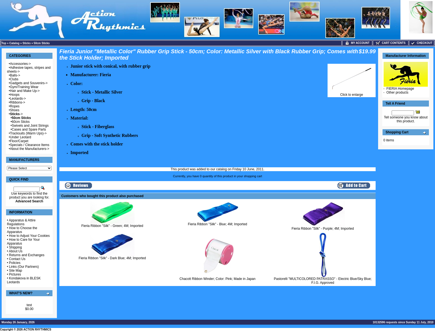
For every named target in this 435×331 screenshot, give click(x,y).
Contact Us (17, 259)
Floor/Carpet (19, 141)
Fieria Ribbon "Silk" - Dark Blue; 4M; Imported (112, 258)
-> (16, 114)
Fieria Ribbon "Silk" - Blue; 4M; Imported (217, 224)
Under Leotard (20, 137)
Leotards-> (18, 98)
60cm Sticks (21, 122)
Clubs (14, 79)
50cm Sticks (42, 43)
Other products (397, 92)
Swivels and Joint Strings (30, 126)
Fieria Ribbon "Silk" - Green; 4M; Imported (112, 226)
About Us (15, 251)
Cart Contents (390, 42)
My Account (357, 42)
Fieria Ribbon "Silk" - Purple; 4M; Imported (323, 229)
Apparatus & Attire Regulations (21, 222)
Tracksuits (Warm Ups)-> (28, 133)
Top (3, 43)
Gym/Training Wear (24, 87)
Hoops (15, 95)
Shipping (15, 247)
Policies (14, 263)
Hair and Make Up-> (25, 91)
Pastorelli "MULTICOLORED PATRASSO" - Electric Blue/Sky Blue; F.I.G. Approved (323, 281)
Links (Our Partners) (24, 267)
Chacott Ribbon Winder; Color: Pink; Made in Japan (217, 279)
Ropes (15, 106)
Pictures (15, 274)
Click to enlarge (351, 93)
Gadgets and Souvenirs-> (29, 83)
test (29, 305)
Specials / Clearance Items (29, 145)
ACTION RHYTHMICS (37, 329)
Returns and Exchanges (26, 255)
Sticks (27, 43)
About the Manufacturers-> (29, 149)
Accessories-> (20, 64)
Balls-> (15, 75)
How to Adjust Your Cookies (29, 236)
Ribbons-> (17, 102)
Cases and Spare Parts (29, 129)
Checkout (421, 42)
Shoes (14, 110)
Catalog (14, 43)
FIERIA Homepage (400, 89)
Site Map (15, 270)
